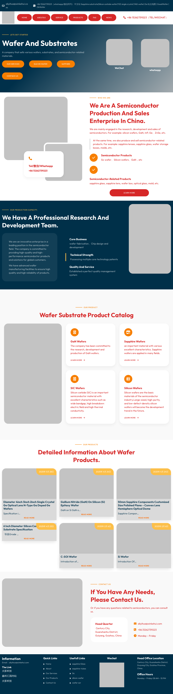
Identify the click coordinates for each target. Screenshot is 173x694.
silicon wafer (40, 64)
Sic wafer (106, 159)
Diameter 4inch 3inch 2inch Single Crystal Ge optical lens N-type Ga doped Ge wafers (28, 505)
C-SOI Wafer (69, 556)
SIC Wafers (78, 388)
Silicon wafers (121, 159)
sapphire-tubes (79, 668)
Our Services (13, 64)
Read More (26, 513)
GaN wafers (78, 341)
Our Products (52, 678)
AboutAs (41, 17)
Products (78, 17)
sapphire (66, 64)
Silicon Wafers (133, 388)
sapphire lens (113, 183)
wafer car (76, 682)
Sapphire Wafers (134, 341)
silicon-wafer (78, 678)
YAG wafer (139, 4)
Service (59, 17)
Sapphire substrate (89, 4)
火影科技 (7, 670)
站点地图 (152, 4)
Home (24, 17)
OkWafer (41, 7)
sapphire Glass (78, 664)
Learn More (129, 193)
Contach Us (12, 76)
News (109, 17)
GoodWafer (162, 4)
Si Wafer (123, 556)
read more (29, 518)
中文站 (77, 4)
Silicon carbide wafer (108, 4)
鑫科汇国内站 (9, 675)
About (48, 668)
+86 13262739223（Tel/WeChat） (147, 17)
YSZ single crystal (125, 4)
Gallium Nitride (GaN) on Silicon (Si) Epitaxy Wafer (83, 503)
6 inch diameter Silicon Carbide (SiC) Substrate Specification (26, 527)
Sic (73, 673)
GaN (133, 159)
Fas (94, 17)
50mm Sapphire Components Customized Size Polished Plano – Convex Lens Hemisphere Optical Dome (143, 505)
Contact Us (51, 682)
